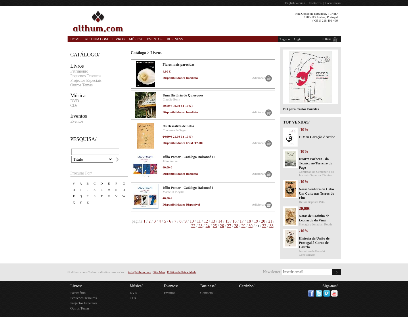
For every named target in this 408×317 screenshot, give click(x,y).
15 (227, 221)
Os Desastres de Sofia (178, 126)
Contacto (206, 293)
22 (193, 226)
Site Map (159, 272)
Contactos (315, 3)
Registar (284, 39)
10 (192, 221)
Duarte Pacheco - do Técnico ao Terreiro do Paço (315, 163)
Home (75, 39)
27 (229, 226)
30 (250, 226)
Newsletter (271, 272)
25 (215, 226)
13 (213, 221)
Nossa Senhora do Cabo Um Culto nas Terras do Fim (316, 193)
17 (242, 221)
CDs (74, 105)
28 (236, 226)
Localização (332, 3)
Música (136, 39)
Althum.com (96, 39)
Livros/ (76, 286)
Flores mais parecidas (179, 64)
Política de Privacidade (181, 272)
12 (206, 221)
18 (249, 221)
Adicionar (258, 77)
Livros (118, 39)
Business (175, 39)
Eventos (154, 39)
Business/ (208, 286)
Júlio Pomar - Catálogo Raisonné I (188, 188)
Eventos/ (171, 286)
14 (220, 221)
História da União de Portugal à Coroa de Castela (314, 242)
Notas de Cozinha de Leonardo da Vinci (314, 218)
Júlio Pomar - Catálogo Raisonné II (189, 157)
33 (271, 226)
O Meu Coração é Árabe (317, 137)
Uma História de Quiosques (183, 95)
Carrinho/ (246, 286)
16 (235, 221)
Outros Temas (81, 85)
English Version (295, 3)
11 (199, 221)
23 (200, 226)
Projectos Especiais (85, 80)
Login (297, 39)
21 (270, 221)
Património (79, 71)
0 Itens (327, 39)
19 (256, 221)
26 (222, 226)
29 (243, 226)
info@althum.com (139, 272)
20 (263, 221)
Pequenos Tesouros (85, 76)
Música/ (136, 286)
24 (208, 226)
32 (264, 226)
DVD (74, 101)
